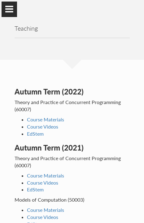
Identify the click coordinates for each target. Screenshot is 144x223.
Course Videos (42, 126)
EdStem (35, 134)
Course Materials (45, 119)
